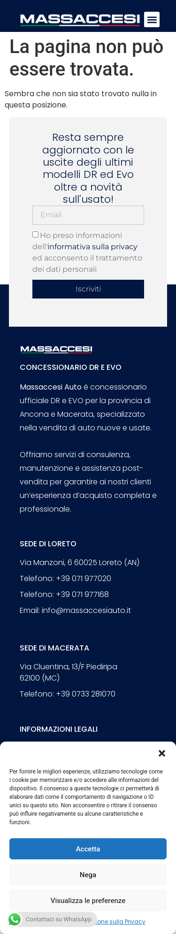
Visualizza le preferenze (88, 900)
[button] (162, 753)
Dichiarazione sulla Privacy (107, 922)
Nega (88, 875)
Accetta (88, 849)
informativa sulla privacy (92, 246)
